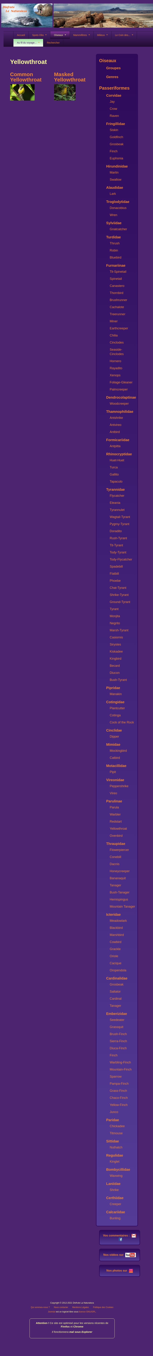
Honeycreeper (120, 871)
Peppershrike (119, 786)
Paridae (112, 1120)
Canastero (117, 286)
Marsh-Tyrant (119, 630)
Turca (114, 467)
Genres (112, 77)
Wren (113, 215)
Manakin (116, 694)
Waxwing (116, 1175)
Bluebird (115, 257)
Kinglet (114, 1161)
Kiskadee (116, 651)
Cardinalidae (116, 978)
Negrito (115, 623)
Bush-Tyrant (118, 680)
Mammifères (81, 35)
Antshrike (116, 418)
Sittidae (112, 1141)
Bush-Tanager (120, 892)
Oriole (114, 956)
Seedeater (117, 1020)
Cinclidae (114, 730)
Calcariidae (115, 1212)
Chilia (114, 335)
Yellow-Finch (119, 1105)
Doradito (116, 531)
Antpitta (115, 446)
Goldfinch (116, 137)
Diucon (115, 673)
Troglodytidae (117, 202)
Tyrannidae (115, 489)
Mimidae (113, 744)
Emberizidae (116, 1014)
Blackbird (116, 928)
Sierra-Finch (118, 1041)
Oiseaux (60, 35)
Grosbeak (116, 144)
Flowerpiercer (119, 850)
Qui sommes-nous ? (40, 1307)
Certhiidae (114, 1198)
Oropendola (118, 970)
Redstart (116, 821)
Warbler (115, 814)
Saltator (115, 991)
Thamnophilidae (119, 412)
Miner (114, 321)
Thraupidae (115, 844)
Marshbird (117, 935)
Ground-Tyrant (120, 602)
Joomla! (51, 1311)
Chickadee (117, 1126)
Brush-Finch (118, 1034)
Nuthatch (116, 1147)
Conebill (115, 857)
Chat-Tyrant (118, 588)
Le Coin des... (124, 35)
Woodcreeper (119, 403)
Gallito (114, 474)
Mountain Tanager (122, 906)
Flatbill (114, 573)
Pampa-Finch (119, 1083)
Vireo (113, 793)
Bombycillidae (118, 1169)
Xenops (115, 375)
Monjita (115, 616)
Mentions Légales (80, 1307)
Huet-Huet (117, 460)
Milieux (102, 35)
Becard (115, 665)
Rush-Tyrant (118, 538)
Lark (113, 194)
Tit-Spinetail (118, 271)
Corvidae (113, 95)
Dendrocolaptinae (121, 397)
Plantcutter (117, 708)
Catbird (115, 758)
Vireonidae (115, 780)
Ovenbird (116, 835)
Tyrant (114, 609)
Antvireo (115, 425)
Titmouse (116, 1133)
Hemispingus (119, 899)
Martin (114, 172)
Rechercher (53, 42)
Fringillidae (115, 124)
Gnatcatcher (118, 229)
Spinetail (116, 279)
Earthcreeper (119, 328)
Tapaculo (116, 481)
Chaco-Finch (119, 1098)
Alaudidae (114, 187)
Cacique (115, 963)
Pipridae (113, 688)
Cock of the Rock (122, 722)
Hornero (115, 361)
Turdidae (113, 237)
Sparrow (116, 1076)
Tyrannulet (117, 510)
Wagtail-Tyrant (120, 517)
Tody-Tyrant (118, 552)
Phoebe (115, 580)
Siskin (114, 130)
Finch (113, 151)
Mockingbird (118, 750)
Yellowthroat (118, 828)
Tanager (115, 885)
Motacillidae (116, 766)
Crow (113, 109)
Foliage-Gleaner (121, 382)
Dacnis (114, 864)
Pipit (113, 772)
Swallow (115, 179)
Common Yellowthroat (26, 77)
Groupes (113, 68)
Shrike (114, 1190)
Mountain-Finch (121, 1069)
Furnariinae (115, 265)
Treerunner (117, 314)
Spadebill (116, 566)
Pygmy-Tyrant (119, 524)
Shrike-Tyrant (119, 595)
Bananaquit (118, 878)
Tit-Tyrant (116, 545)
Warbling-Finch (120, 1062)
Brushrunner (118, 300)
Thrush (115, 243)
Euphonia (116, 158)
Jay (112, 101)
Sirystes (115, 644)
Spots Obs (39, 35)
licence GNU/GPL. (87, 1311)
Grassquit (116, 1027)
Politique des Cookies (103, 1307)
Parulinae (114, 801)
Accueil (21, 35)
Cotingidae (115, 702)
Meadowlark (118, 920)
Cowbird (115, 942)
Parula (114, 807)
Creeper (115, 1204)
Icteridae (113, 914)
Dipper (114, 736)
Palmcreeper (119, 389)
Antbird (115, 432)
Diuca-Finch (118, 1048)
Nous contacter (61, 1307)
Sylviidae (114, 223)
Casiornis (116, 637)
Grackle (115, 949)
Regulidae (114, 1155)
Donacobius (118, 208)
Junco (114, 1112)
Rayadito (116, 368)
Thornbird (116, 293)
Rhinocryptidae (119, 454)
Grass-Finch (118, 1090)
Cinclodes (117, 342)
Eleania (115, 503)
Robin (114, 250)
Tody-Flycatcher (121, 559)
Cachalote (117, 307)
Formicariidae (117, 440)
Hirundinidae (117, 166)
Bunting (115, 1218)
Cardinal (116, 998)
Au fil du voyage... (28, 42)
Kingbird (115, 658)
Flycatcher (117, 495)
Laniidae (113, 1184)
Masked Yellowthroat (70, 77)
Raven (114, 116)
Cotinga (115, 715)
